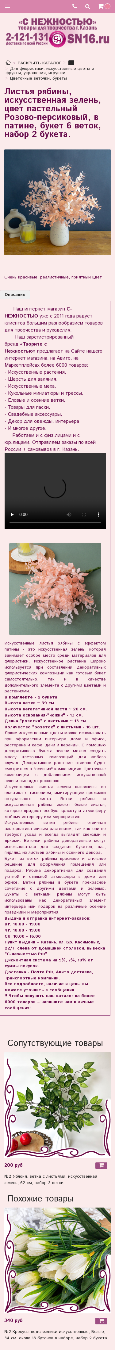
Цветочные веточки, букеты (38, 78)
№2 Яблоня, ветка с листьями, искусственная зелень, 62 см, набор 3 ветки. (50, 1179)
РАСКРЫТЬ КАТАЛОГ (39, 63)
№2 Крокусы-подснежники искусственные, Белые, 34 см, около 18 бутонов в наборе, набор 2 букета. (56, 1335)
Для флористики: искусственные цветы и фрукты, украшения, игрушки (50, 71)
